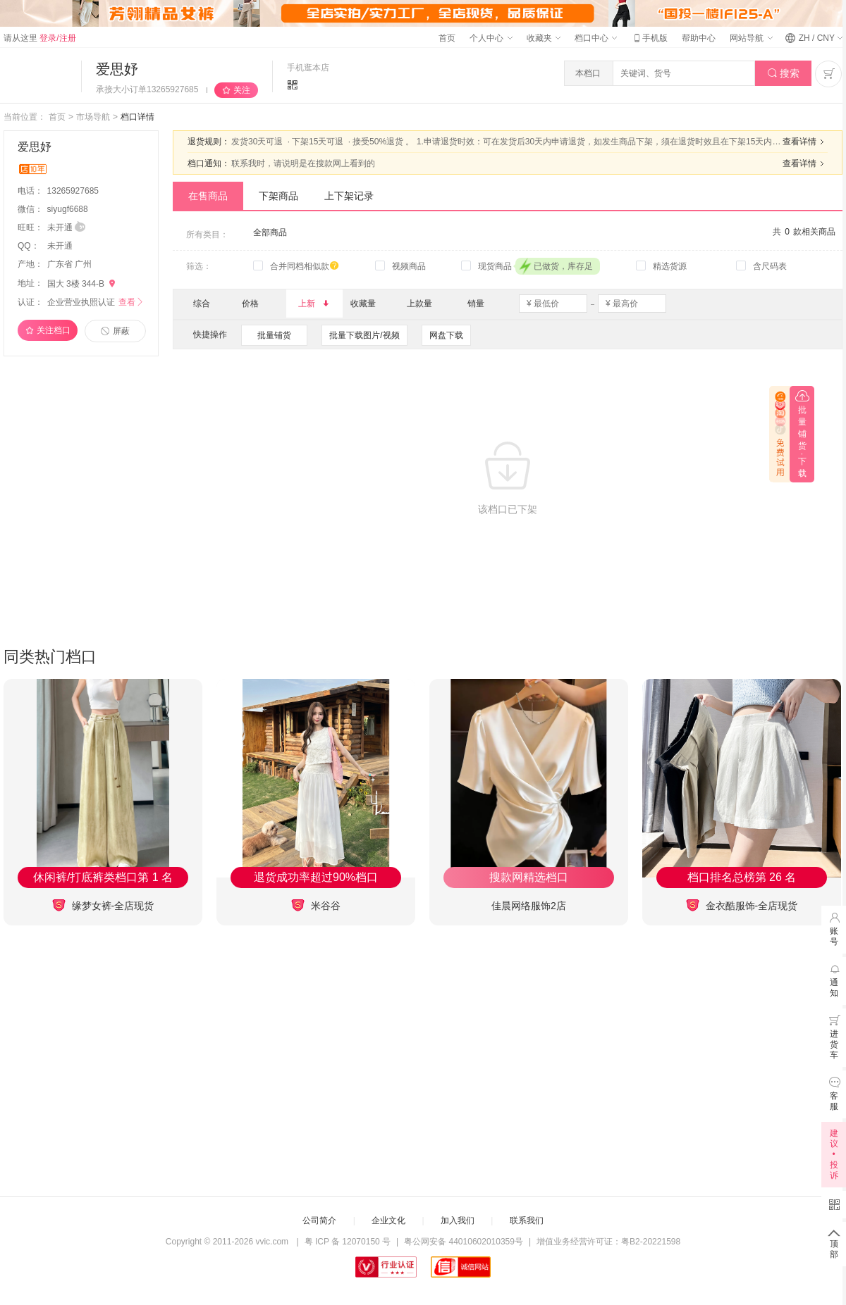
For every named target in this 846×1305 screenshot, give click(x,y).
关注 (241, 90)
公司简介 (319, 1220)
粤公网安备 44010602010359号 (463, 1242)
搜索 (783, 73)
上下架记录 (349, 195)
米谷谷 (316, 905)
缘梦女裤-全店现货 (103, 905)
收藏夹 (543, 38)
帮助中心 (699, 38)
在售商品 (208, 195)
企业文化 (388, 1220)
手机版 (649, 38)
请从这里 (40, 38)
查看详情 (805, 142)
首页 (447, 38)
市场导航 (93, 117)
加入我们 (457, 1220)
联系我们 (527, 1220)
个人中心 (491, 38)
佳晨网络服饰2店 (528, 905)
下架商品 (278, 195)
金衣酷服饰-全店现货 (742, 905)
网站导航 (751, 38)
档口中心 (596, 38)
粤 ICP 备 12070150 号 (348, 1242)
